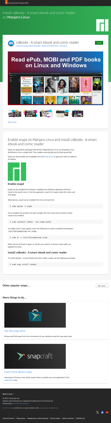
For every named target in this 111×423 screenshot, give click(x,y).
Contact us (80, 418)
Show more (12, 122)
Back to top (8, 394)
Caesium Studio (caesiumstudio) (28, 46)
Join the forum (8, 408)
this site (55, 408)
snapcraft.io (8, 380)
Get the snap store (14, 330)
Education (63, 46)
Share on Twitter (97, 412)
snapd (41, 408)
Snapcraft (47, 408)
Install (99, 43)
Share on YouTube (107, 412)
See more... (102, 286)
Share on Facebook (102, 412)
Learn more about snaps (18, 371)
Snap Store (48, 157)
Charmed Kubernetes (20, 403)
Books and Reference (50, 46)
